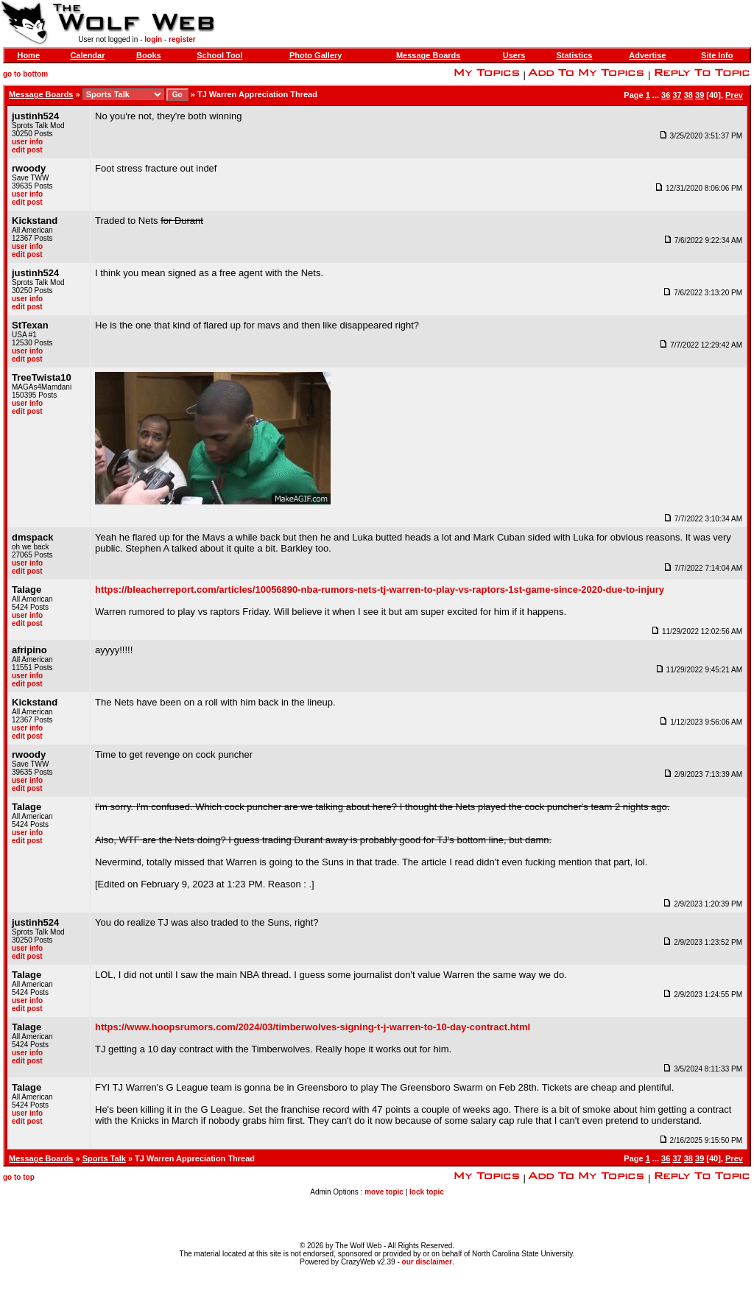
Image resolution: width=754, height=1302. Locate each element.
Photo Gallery (315, 55)
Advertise (647, 55)
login (153, 39)
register (182, 39)
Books (148, 55)
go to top (19, 1177)
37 (676, 95)
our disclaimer (427, 1262)
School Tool (219, 55)
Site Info (717, 55)
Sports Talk (104, 1158)
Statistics (574, 55)
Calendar (87, 55)
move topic (384, 1192)
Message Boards (428, 55)
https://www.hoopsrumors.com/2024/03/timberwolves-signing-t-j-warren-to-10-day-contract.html (312, 1026)
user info (27, 142)
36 (665, 95)
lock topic (426, 1192)
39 (699, 95)
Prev (734, 95)
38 (688, 95)
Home (28, 55)
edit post (27, 150)
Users (514, 55)
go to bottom (25, 74)
